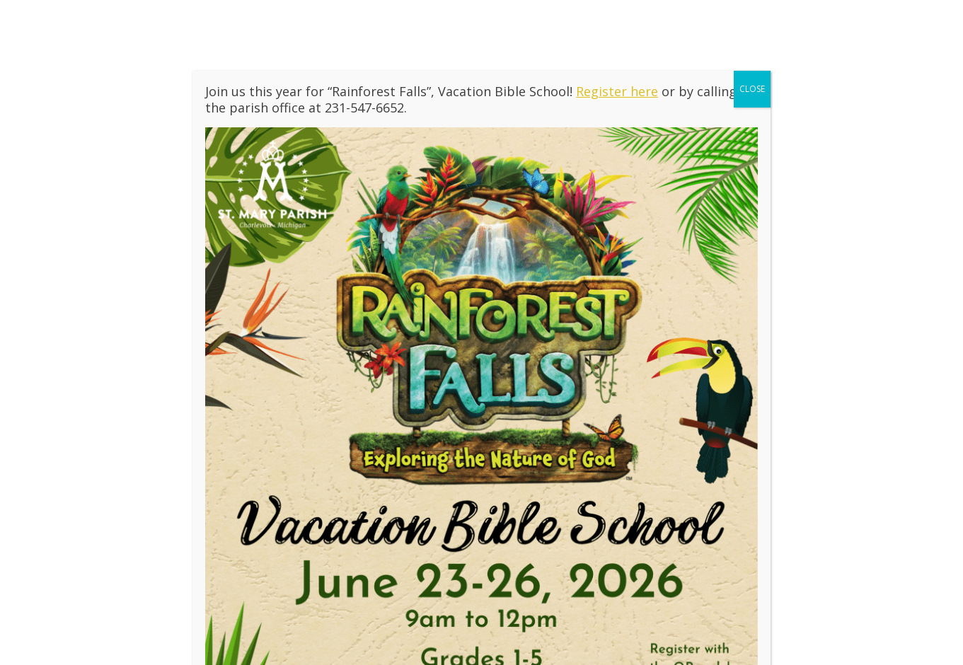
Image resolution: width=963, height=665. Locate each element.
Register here (617, 91)
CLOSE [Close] (752, 89)
